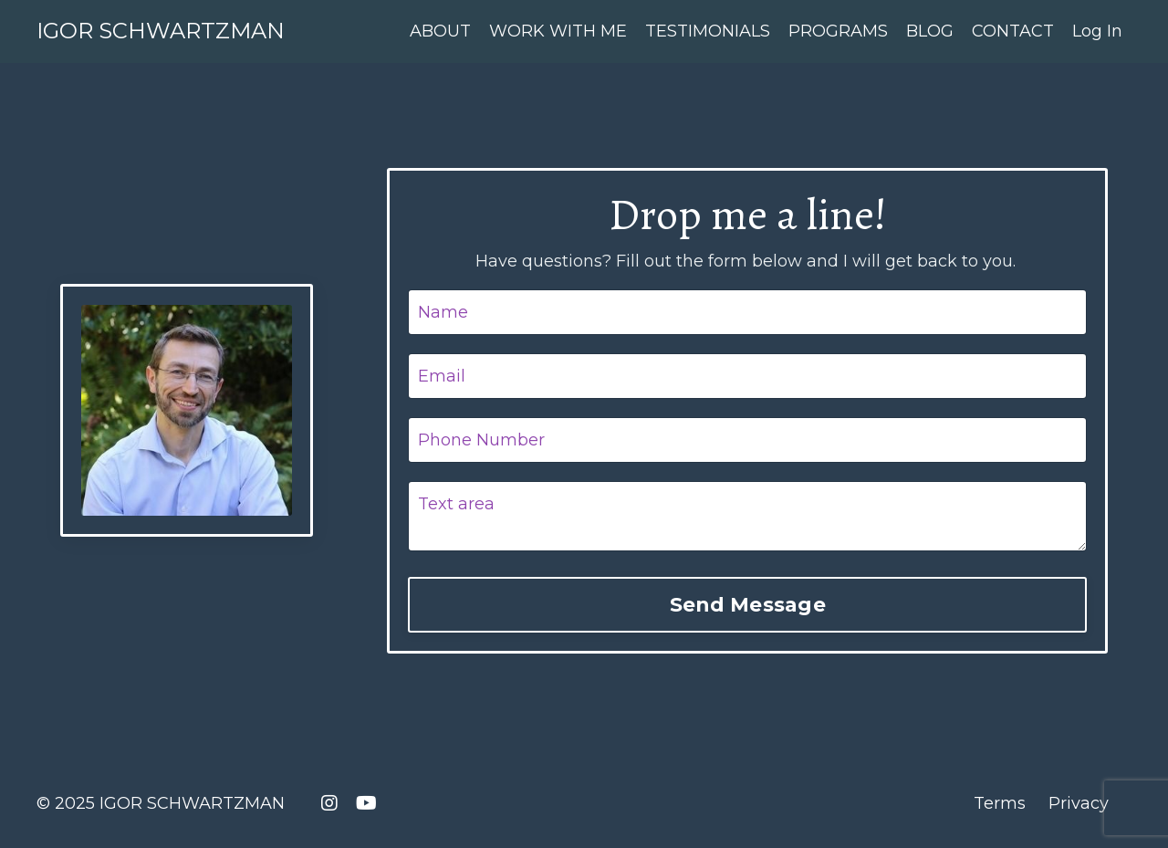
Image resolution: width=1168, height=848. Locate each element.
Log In (1097, 31)
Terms (1000, 803)
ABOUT (440, 31)
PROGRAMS (838, 31)
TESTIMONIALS (707, 31)
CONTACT (1013, 31)
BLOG (930, 31)
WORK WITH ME (558, 31)
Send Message (748, 604)
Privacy (1078, 803)
